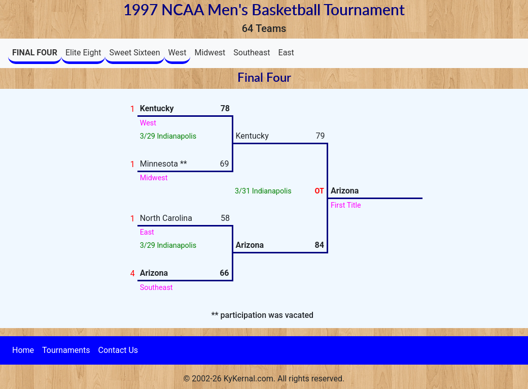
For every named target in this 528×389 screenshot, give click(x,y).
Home (23, 350)
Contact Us (118, 350)
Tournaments (66, 350)
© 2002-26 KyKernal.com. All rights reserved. (264, 378)
